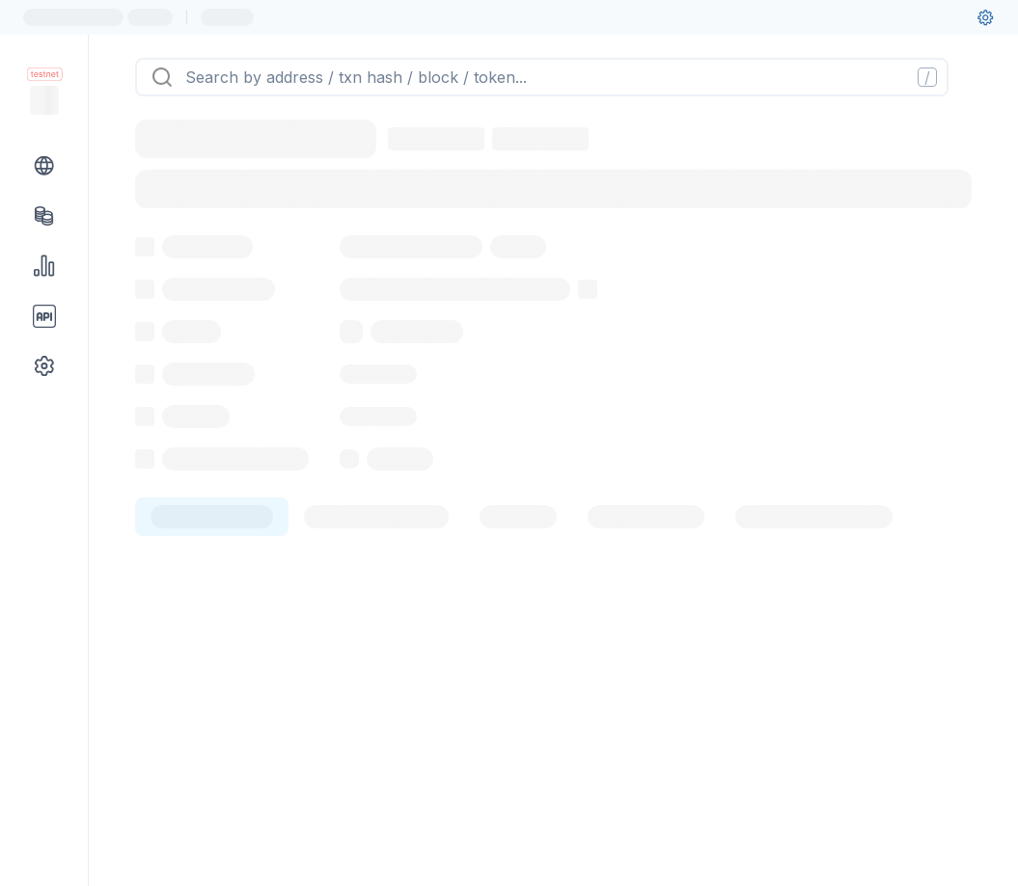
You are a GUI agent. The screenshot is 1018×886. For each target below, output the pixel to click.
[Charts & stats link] (44, 266)
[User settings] (985, 17)
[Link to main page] (44, 100)
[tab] (212, 623)
